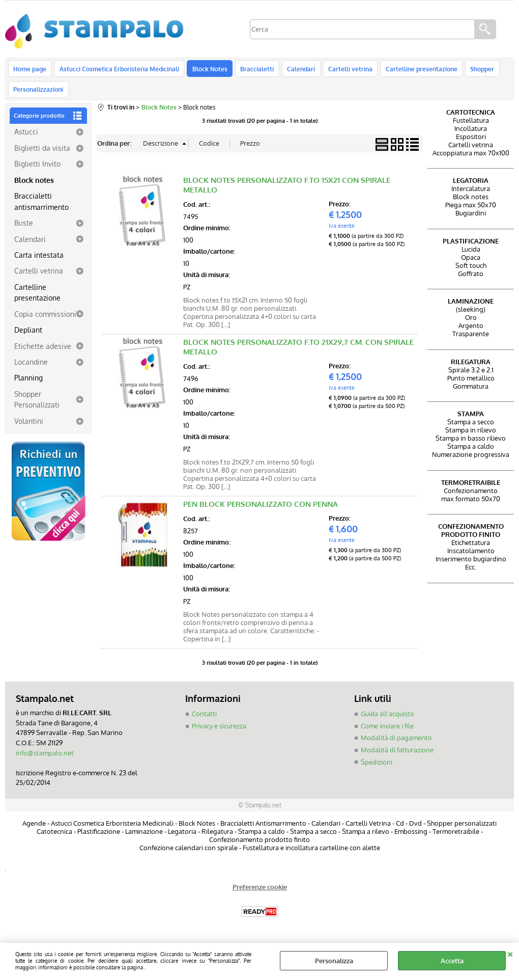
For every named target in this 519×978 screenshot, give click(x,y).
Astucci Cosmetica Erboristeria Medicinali (118, 70)
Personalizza (334, 961)
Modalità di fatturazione (397, 755)
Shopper (476, 70)
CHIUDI (510, 953)
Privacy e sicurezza (219, 731)
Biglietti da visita (42, 153)
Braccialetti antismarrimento (41, 207)
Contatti (204, 720)
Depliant (28, 335)
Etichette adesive (42, 351)
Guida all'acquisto (387, 720)
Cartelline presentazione (416, 70)
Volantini (28, 426)
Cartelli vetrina (346, 70)
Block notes (34, 185)
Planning (28, 383)
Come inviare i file (387, 731)
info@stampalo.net (45, 758)
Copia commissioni (45, 319)
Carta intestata (39, 260)
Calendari (297, 70)
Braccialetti (254, 70)
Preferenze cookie (260, 892)
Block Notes (207, 70)
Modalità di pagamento (396, 744)
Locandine (31, 367)
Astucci (26, 137)
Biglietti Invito (37, 169)
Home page (29, 70)
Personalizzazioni (38, 94)
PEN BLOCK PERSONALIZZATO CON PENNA (260, 510)
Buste (23, 228)
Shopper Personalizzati (37, 405)
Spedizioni (376, 768)
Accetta (452, 961)
